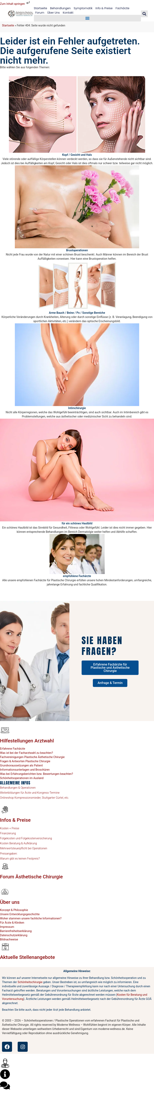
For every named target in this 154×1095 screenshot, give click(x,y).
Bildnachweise (9, 939)
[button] (87, 18)
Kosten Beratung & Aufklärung (18, 843)
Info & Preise (103, 8)
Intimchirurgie (77, 408)
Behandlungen (60, 8)
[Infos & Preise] (5, 809)
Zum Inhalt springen (15, 3)
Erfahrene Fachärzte (12, 748)
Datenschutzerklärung (13, 935)
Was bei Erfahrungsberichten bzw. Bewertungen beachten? (36, 773)
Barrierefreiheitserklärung (16, 931)
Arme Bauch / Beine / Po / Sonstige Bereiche (77, 312)
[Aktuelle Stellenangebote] (5, 947)
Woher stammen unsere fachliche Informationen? (31, 918)
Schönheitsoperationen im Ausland (22, 778)
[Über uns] (5, 892)
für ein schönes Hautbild (77, 523)
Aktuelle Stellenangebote (27, 957)
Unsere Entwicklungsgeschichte (20, 914)
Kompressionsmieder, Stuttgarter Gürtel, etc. (41, 797)
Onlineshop (7, 797)
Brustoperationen (77, 250)
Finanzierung (8, 833)
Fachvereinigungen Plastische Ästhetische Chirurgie (32, 757)
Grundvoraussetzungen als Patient (21, 765)
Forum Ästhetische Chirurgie (31, 877)
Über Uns (53, 13)
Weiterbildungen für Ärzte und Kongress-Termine (30, 792)
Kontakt (68, 13)
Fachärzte (122, 8)
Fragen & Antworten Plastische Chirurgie (25, 761)
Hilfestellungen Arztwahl (27, 741)
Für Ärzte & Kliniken (12, 922)
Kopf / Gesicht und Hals (77, 154)
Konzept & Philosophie (14, 910)
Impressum (7, 926)
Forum (39, 13)
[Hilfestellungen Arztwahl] (5, 730)
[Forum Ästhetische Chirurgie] (5, 866)
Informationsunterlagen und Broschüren (25, 769)
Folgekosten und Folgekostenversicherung (26, 838)
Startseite (40, 8)
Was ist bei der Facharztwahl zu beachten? (26, 752)
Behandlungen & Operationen (18, 787)
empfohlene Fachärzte (77, 576)
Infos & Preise (15, 820)
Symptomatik (83, 8)
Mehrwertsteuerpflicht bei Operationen (23, 848)
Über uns (10, 902)
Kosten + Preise (9, 828)
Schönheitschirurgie (30, 982)
